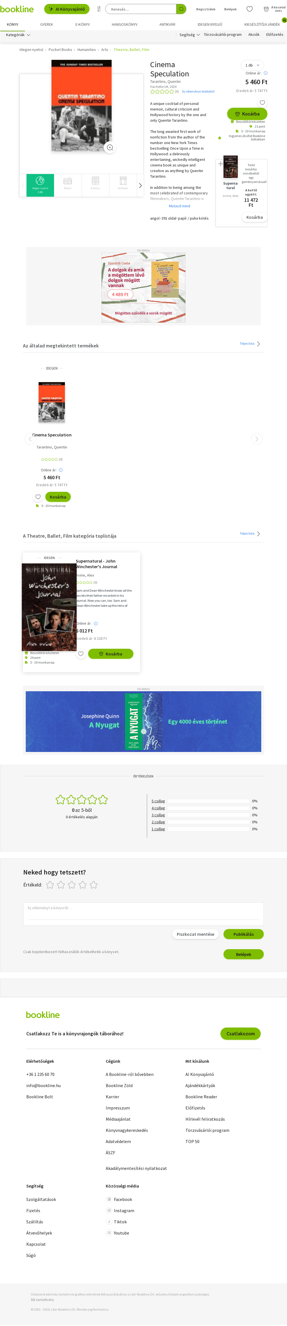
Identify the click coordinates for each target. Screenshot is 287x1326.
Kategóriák (15, 35)
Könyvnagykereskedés (127, 1131)
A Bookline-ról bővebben (130, 1075)
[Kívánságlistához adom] (262, 104)
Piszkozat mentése (195, 935)
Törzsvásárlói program (223, 36)
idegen (52, 369)
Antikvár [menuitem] (167, 24)
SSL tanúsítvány (42, 1301)
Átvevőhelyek (39, 1234)
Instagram (120, 1211)
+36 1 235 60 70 (40, 1075)
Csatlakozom (241, 1034)
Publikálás (244, 935)
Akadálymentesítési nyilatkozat (136, 1169)
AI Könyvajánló (67, 9)
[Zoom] (110, 148)
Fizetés (33, 1211)
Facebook (119, 1200)
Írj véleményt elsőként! (198, 92)
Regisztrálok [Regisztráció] (205, 9)
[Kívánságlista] (249, 9)
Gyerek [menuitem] (46, 24)
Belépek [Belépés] (230, 9)
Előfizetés (274, 36)
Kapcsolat (36, 1245)
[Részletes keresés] (99, 9)
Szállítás (34, 1223)
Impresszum (118, 1109)
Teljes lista (251, 345)
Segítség (187, 35)
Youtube (117, 1234)
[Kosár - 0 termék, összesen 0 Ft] (274, 9)
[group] (40, 186)
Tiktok (116, 1222)
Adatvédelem (118, 1142)
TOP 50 (192, 1142)
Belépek (243, 955)
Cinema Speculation (52, 436)
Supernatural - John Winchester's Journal (96, 564)
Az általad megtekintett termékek (61, 347)
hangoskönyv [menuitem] (124, 24)
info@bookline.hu (43, 1086)
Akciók (254, 36)
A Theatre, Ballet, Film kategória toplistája (69, 536)
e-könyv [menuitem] (83, 24)
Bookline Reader (201, 1098)
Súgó (31, 1256)
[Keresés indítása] (181, 9)
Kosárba (247, 115)
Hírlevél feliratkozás (205, 1120)
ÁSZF (110, 1153)
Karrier (112, 1098)
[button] (140, 186)
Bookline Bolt (39, 1098)
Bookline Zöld (119, 1086)
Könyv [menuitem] (12, 24)
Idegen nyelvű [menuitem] (210, 24)
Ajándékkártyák (200, 1086)
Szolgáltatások (41, 1200)
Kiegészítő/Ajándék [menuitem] (265, 22)
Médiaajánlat (118, 1120)
